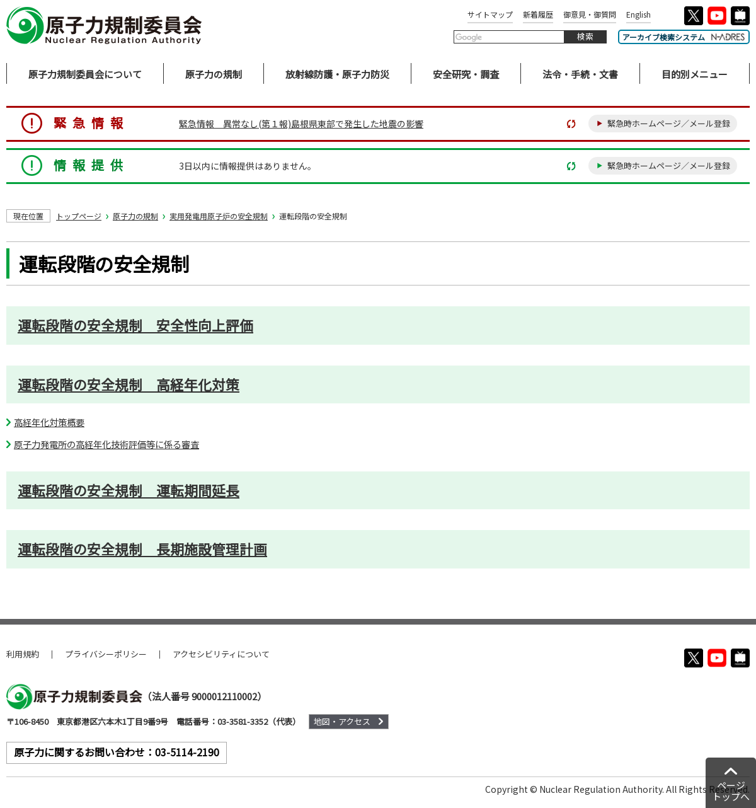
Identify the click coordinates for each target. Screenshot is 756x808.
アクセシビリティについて (221, 654)
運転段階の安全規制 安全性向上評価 (135, 325)
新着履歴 (538, 14)
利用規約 (22, 654)
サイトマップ (490, 14)
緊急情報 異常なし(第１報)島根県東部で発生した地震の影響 (301, 123)
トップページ (78, 216)
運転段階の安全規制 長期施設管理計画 (142, 549)
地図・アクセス (342, 721)
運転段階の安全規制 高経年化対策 (128, 384)
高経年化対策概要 (49, 422)
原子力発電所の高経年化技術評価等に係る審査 (106, 444)
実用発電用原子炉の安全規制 (218, 216)
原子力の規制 (135, 216)
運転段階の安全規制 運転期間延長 (128, 490)
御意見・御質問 (589, 14)
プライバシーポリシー (106, 654)
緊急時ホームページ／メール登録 (668, 123)
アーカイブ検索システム (683, 37)
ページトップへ (731, 790)
